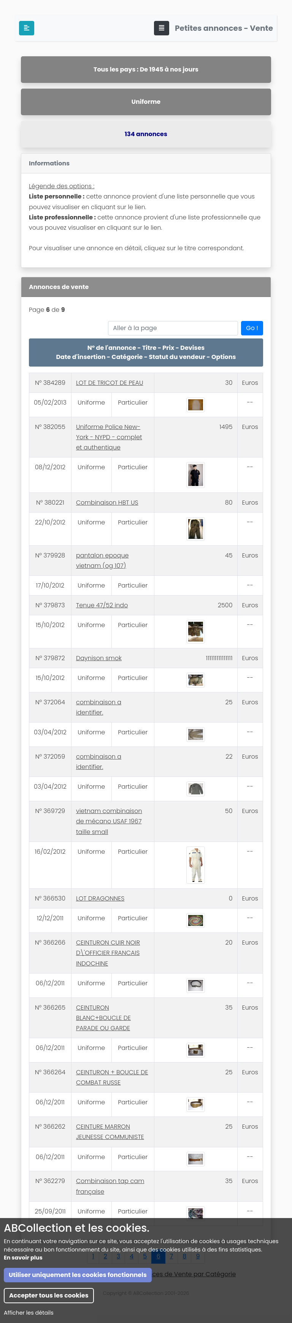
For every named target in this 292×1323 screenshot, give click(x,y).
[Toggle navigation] (161, 28)
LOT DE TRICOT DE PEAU (109, 382)
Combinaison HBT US (107, 502)
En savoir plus (23, 1295)
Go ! (252, 328)
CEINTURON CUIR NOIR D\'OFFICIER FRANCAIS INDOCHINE (108, 952)
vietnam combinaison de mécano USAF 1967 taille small (109, 821)
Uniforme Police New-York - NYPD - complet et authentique (109, 437)
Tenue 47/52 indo (102, 605)
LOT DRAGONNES (100, 898)
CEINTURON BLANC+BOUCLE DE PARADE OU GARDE (103, 1017)
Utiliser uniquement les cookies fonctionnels (78, 1312)
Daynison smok (99, 658)
